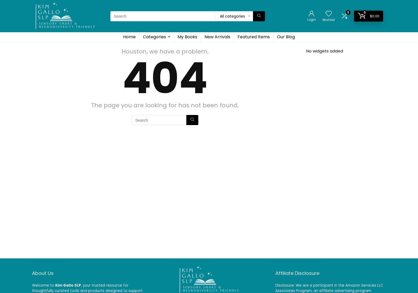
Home (129, 37)
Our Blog (286, 37)
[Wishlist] (328, 14)
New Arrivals (217, 37)
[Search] (259, 16)
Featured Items (254, 37)
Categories (154, 37)
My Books (187, 37)
